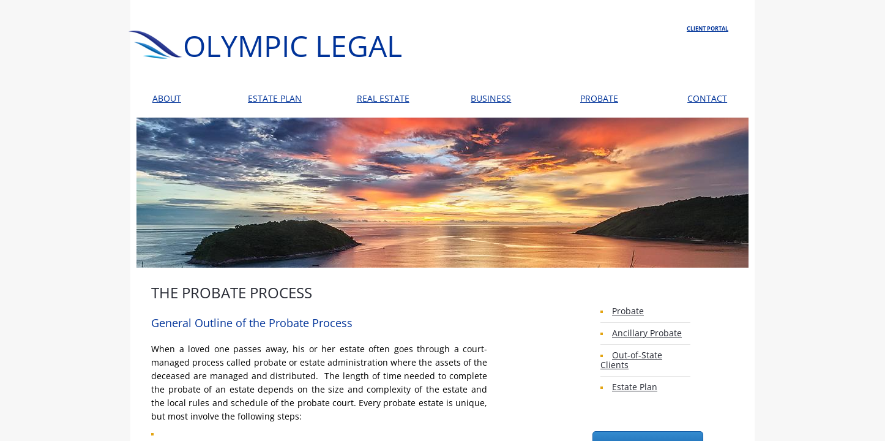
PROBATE (599, 98)
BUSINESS (491, 98)
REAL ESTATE (383, 98)
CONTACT (707, 98)
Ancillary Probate (647, 333)
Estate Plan (634, 387)
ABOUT (166, 98)
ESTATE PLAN (275, 98)
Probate (628, 311)
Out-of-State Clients (631, 360)
